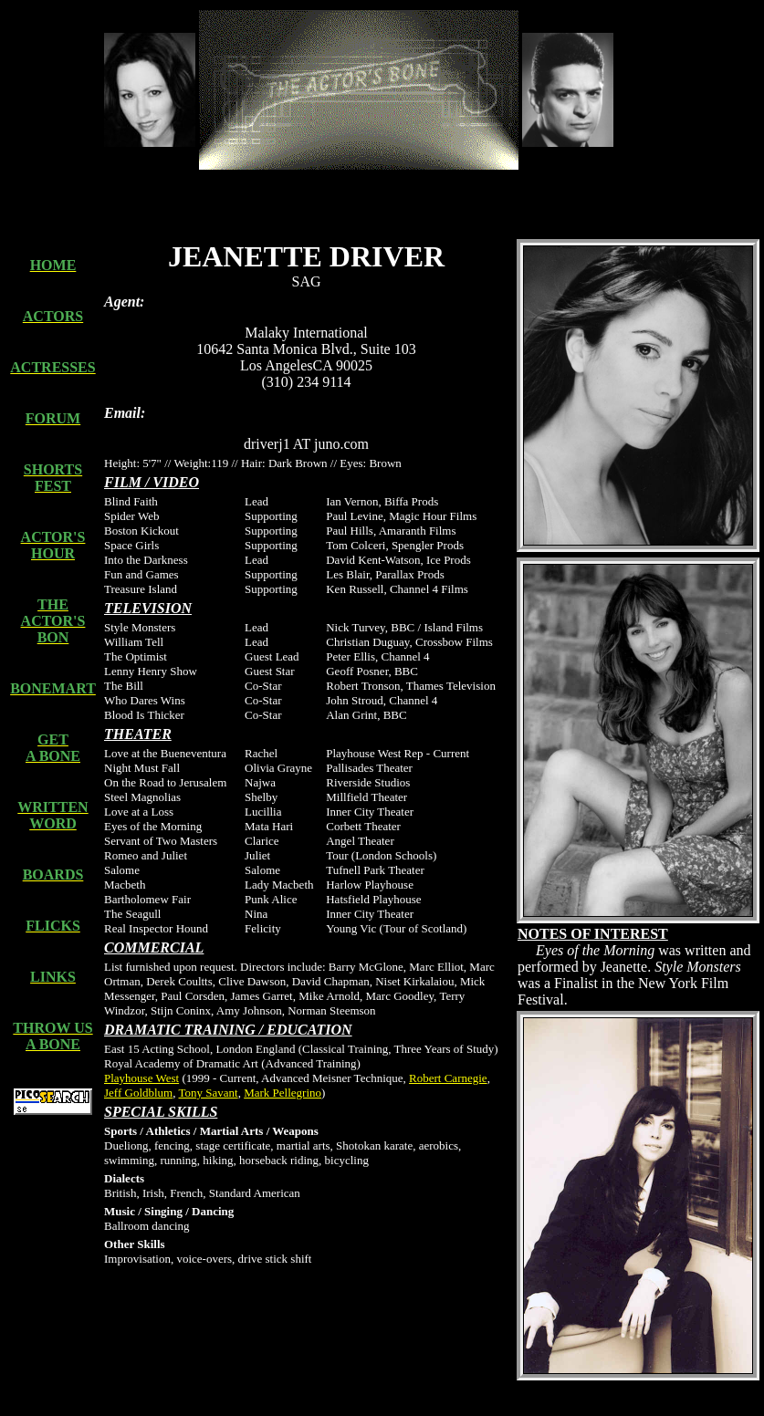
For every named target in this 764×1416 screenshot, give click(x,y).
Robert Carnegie (448, 1078)
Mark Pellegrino (282, 1092)
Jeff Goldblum (138, 1092)
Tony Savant (208, 1092)
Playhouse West (141, 1078)
